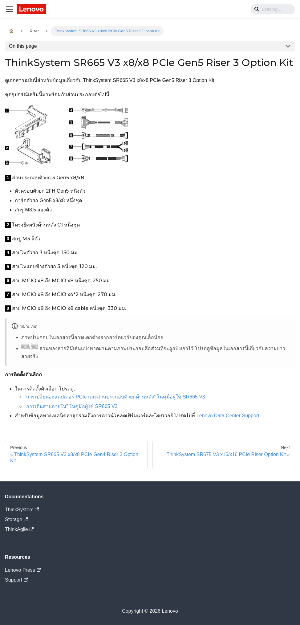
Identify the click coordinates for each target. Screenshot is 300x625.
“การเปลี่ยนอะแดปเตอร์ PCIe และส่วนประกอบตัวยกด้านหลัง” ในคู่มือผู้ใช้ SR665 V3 (115, 396)
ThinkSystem (22, 509)
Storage (16, 519)
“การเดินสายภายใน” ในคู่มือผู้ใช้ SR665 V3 (71, 406)
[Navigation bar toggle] (9, 9)
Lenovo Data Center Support (228, 415)
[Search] (273, 9)
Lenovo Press (23, 570)
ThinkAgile (19, 529)
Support (16, 579)
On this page (23, 46)
